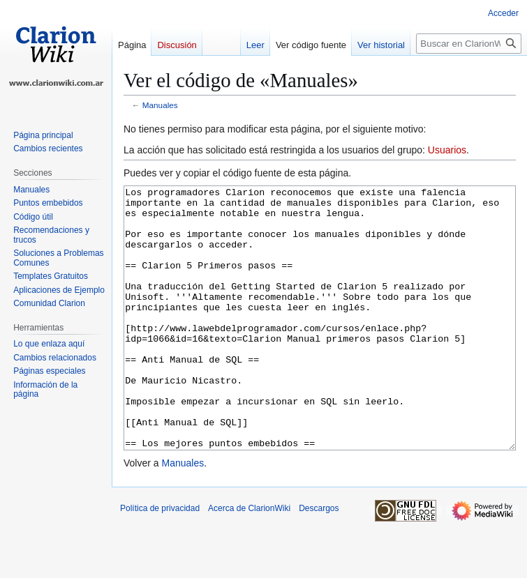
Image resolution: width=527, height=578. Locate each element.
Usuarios (447, 149)
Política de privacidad (160, 560)
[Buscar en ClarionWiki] (468, 43)
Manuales (160, 104)
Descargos (319, 560)
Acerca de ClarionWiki (249, 560)
